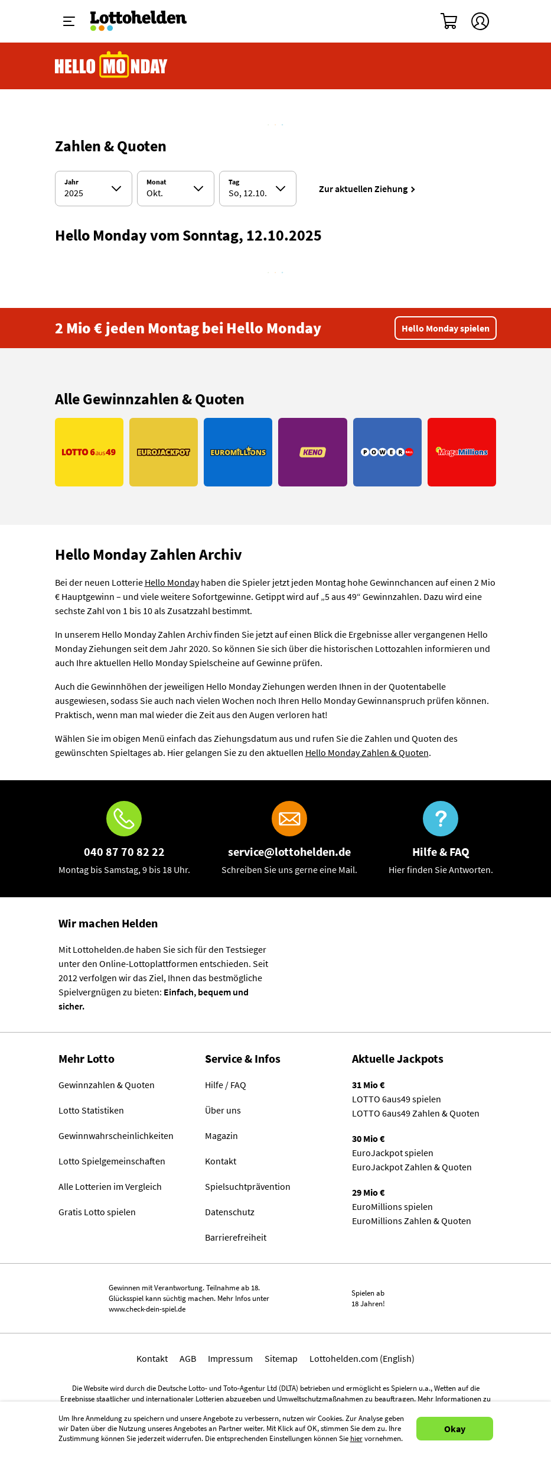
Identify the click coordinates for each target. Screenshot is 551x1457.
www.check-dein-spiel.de (147, 1309)
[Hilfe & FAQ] (441, 839)
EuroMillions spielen (392, 1206)
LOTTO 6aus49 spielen (396, 1099)
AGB (188, 1358)
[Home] (146, 21)
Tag (234, 182)
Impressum (230, 1358)
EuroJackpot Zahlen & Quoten (412, 1167)
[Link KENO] (312, 452)
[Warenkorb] (449, 21)
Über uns (223, 1110)
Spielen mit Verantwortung (60, 1294)
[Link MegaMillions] (462, 452)
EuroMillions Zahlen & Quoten (411, 1220)
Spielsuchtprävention (248, 1186)
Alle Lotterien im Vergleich (110, 1186)
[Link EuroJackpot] (163, 452)
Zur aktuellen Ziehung (363, 188)
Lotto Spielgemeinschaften (111, 1161)
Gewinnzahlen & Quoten (106, 1085)
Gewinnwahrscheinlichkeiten (116, 1135)
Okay (454, 1429)
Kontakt (220, 1161)
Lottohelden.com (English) (362, 1358)
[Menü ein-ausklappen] (69, 21)
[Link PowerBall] (387, 452)
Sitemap (281, 1358)
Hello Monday (172, 582)
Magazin (221, 1135)
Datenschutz (230, 1212)
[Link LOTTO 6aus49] (89, 452)
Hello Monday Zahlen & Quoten (367, 752)
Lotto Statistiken (91, 1110)
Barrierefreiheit (235, 1237)
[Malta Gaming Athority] (496, 1298)
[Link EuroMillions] (238, 452)
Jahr (71, 182)
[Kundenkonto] (480, 21)
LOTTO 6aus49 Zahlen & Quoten (416, 1113)
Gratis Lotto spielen (97, 1212)
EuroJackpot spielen (392, 1153)
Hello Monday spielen (446, 328)
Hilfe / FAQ (225, 1085)
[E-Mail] (289, 839)
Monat (156, 182)
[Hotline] (124, 839)
